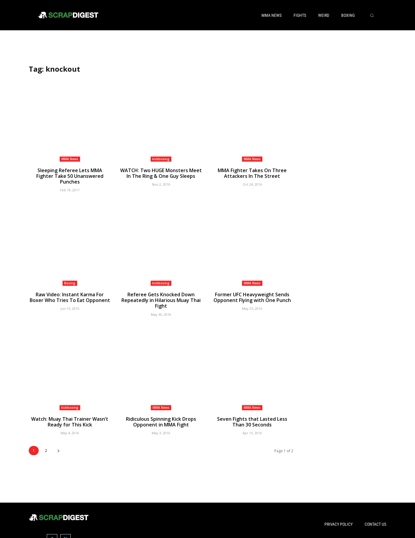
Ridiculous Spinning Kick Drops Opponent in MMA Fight (161, 414)
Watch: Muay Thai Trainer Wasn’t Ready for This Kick (70, 414)
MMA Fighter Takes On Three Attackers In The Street (252, 173)
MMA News (69, 159)
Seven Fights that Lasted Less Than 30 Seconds (252, 414)
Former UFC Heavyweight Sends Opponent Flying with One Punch (252, 291)
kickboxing (160, 159)
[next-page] (58, 442)
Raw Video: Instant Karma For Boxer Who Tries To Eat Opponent (70, 291)
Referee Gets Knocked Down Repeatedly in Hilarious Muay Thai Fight (161, 293)
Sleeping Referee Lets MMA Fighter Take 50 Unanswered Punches (69, 173)
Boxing (69, 277)
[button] (372, 15)
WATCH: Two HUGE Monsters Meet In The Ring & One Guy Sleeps (161, 173)
